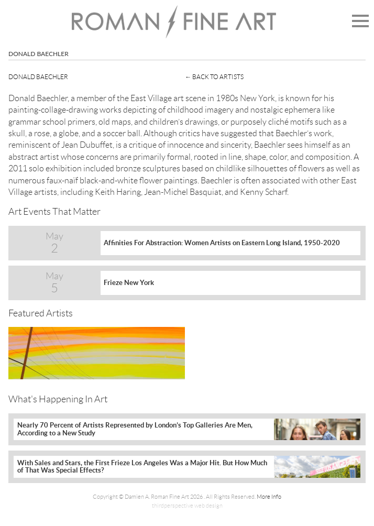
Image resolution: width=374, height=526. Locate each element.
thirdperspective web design (187, 505)
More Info (269, 497)
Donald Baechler (38, 76)
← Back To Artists (214, 76)
